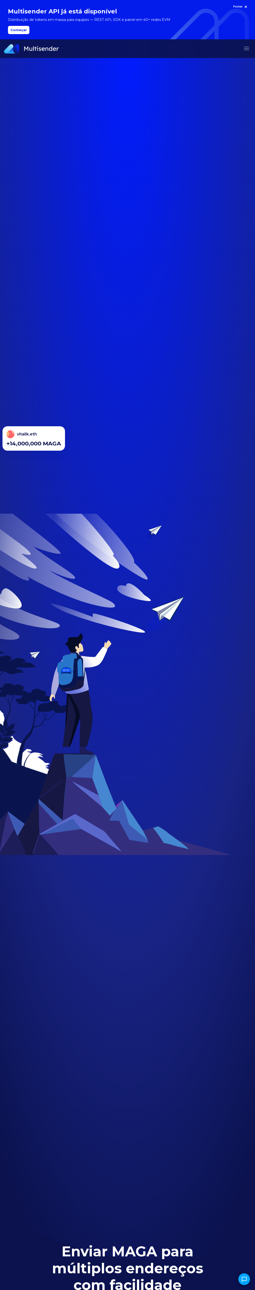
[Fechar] (240, 6)
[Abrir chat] (244, 1279)
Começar (18, 30)
